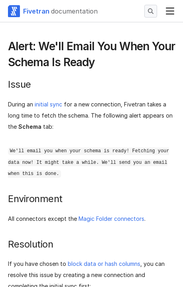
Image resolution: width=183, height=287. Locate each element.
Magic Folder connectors (111, 218)
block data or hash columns (104, 263)
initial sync (48, 104)
